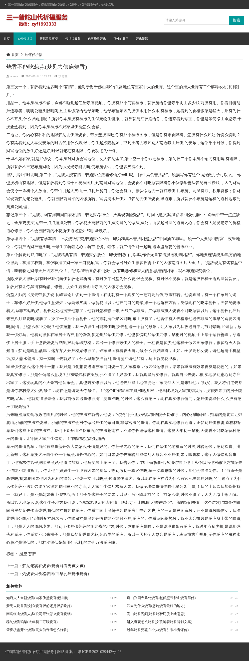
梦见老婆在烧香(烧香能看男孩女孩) (53, 566)
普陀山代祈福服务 (38, 652)
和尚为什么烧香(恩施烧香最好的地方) (156, 606)
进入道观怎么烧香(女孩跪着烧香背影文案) (159, 622)
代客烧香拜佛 (97, 38)
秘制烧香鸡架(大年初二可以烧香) (32, 622)
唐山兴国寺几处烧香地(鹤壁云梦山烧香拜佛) (161, 598)
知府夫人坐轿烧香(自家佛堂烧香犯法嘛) (37, 598)
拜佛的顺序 (120, 38)
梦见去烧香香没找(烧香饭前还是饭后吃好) (39, 606)
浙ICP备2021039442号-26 (99, 652)
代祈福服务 (72, 38)
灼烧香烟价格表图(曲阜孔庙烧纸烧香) (55, 574)
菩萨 (32, 554)
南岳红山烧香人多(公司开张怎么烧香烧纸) (39, 614)
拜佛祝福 (142, 38)
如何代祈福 (24, 38)
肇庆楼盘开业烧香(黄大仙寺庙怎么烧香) (37, 630)
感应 (23, 554)
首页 (7, 38)
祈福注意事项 (49, 38)
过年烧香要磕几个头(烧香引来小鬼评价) (158, 630)
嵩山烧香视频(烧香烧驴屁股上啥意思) (156, 614)
